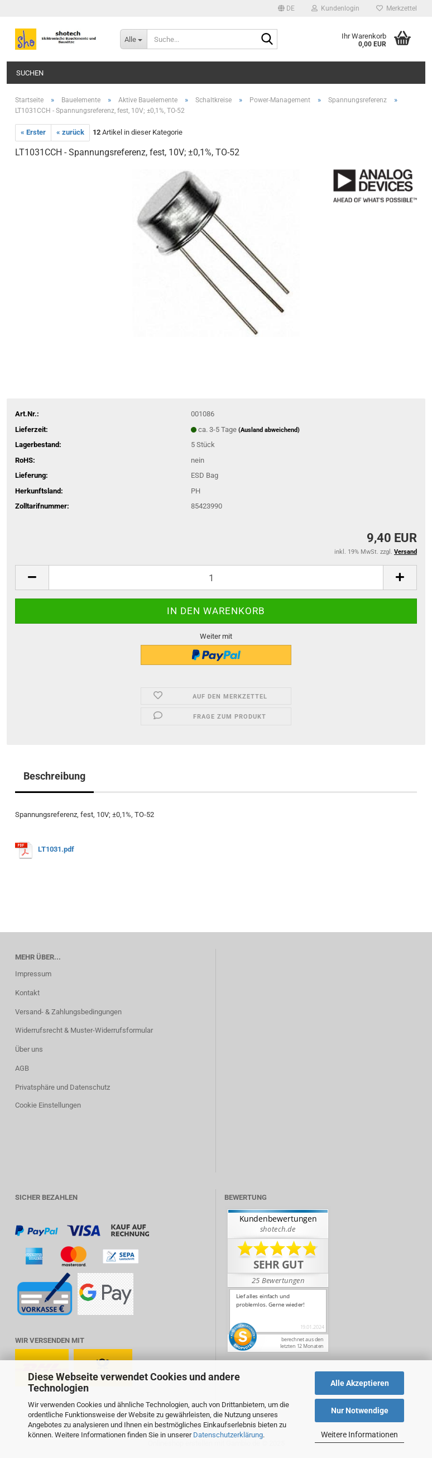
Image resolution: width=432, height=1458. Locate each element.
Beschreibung (54, 776)
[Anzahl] (216, 577)
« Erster (33, 132)
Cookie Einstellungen (48, 1105)
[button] (286, 8)
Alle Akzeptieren (359, 1383)
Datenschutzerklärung (228, 1435)
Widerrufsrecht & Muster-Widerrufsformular (84, 1030)
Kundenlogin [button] (335, 8)
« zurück (70, 132)
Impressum (33, 974)
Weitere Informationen (359, 1434)
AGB (22, 1068)
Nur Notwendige (359, 1410)
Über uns (29, 1049)
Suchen (30, 73)
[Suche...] (133, 39)
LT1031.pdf (57, 849)
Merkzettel (396, 8)
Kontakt (27, 993)
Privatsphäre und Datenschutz (62, 1087)
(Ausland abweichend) (269, 430)
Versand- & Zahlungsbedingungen (68, 1012)
